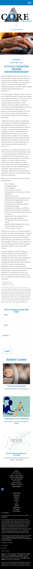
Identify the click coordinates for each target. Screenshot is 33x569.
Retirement (16, 495)
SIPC (15, 555)
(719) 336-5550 (16, 29)
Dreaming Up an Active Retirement (16, 419)
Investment (16, 497)
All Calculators (16, 511)
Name (6, 315)
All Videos (16, 509)
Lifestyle (16, 505)
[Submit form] (7, 351)
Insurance (16, 500)
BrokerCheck (4, 516)
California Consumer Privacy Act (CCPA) (15, 536)
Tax (17, 502)
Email (6, 325)
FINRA (12, 555)
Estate (16, 498)
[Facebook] (2, 489)
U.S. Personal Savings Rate (16, 386)
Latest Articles (16, 507)
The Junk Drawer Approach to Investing (16, 454)
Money (16, 504)
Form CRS (6, 512)
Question (6, 335)
